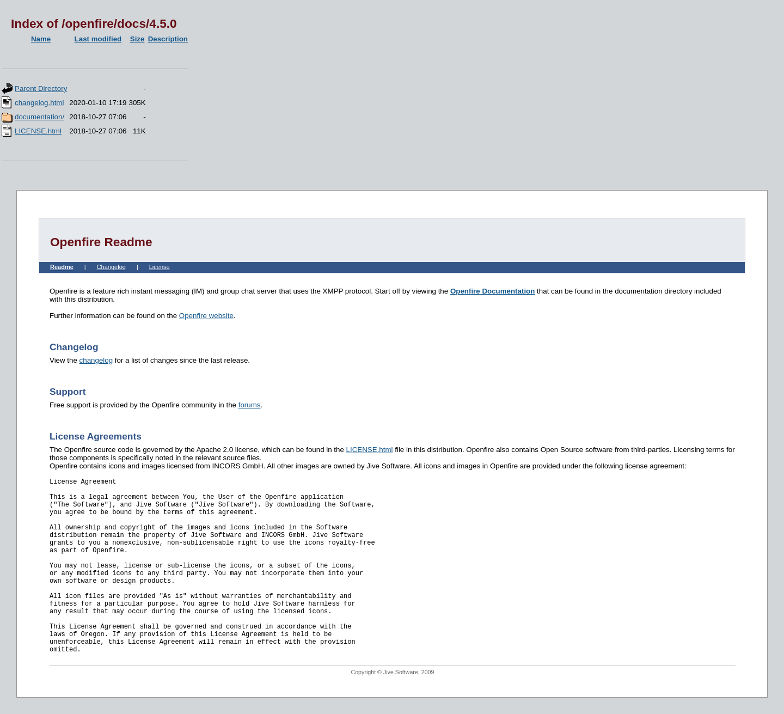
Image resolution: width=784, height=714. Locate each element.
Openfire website (206, 316)
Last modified (98, 39)
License (159, 267)
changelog (96, 360)
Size (137, 39)
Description (168, 39)
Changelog (111, 267)
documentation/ (39, 117)
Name (41, 39)
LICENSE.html (38, 131)
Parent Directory (41, 88)
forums (249, 405)
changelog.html (39, 103)
